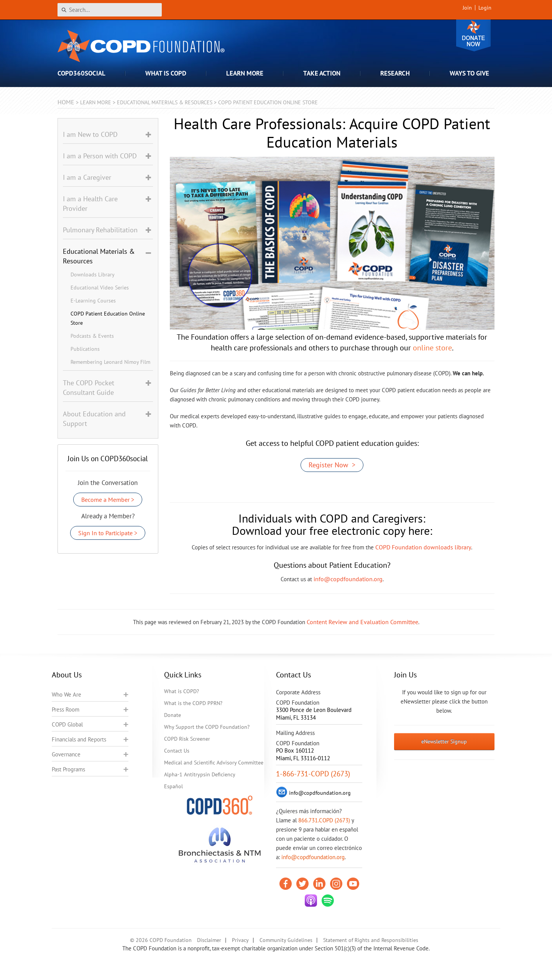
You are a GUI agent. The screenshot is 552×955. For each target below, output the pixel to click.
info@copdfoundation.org (348, 579)
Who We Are (66, 694)
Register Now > (332, 464)
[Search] (110, 9)
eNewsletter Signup (444, 741)
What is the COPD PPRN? (193, 703)
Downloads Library (93, 274)
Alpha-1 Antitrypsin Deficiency (199, 774)
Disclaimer (209, 940)
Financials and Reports (79, 739)
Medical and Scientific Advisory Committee (213, 762)
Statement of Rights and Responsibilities (370, 940)
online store (432, 348)
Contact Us (176, 750)
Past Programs (68, 769)
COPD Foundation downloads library (423, 547)
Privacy (240, 940)
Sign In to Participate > (107, 533)
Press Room (65, 709)
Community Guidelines (286, 940)
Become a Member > (107, 499)
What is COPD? (181, 691)
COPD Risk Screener (187, 738)
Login (484, 7)
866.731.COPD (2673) (324, 820)
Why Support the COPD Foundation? (207, 726)
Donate (473, 35)
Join (467, 7)
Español (173, 786)
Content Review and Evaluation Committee (362, 622)
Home (66, 102)
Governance (66, 754)
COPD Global (67, 724)
